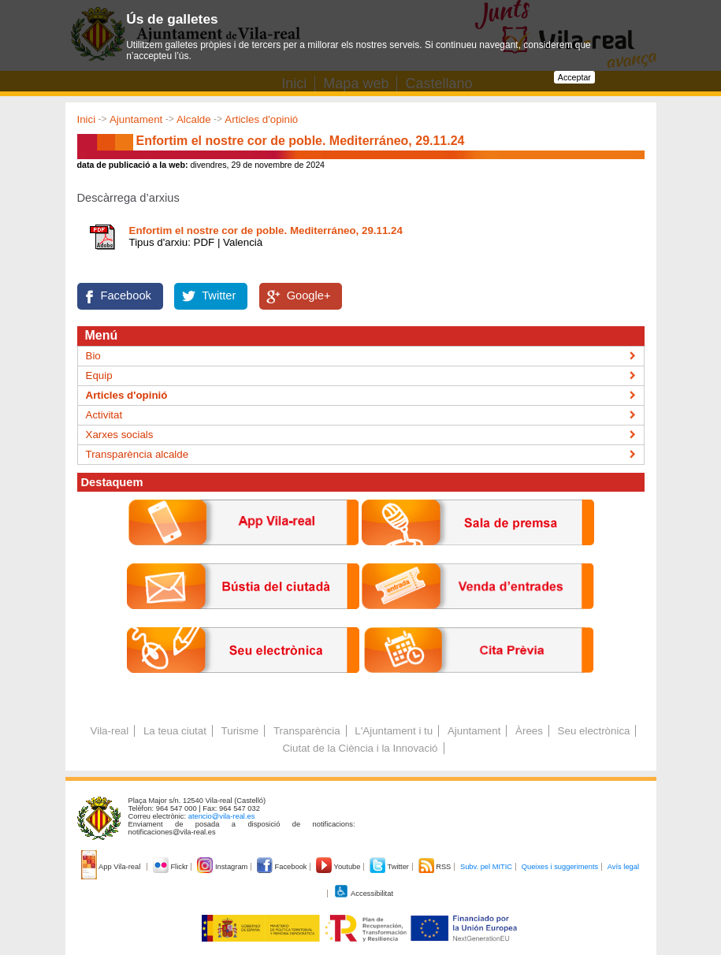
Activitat (104, 415)
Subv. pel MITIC (486, 867)
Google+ (309, 295)
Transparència (306, 731)
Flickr (171, 867)
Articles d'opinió (261, 119)
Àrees (529, 731)
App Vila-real (112, 867)
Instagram (223, 867)
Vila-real (110, 731)
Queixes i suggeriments (560, 867)
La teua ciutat (174, 731)
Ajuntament (136, 119)
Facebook (126, 295)
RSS (435, 867)
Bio (93, 356)
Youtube (339, 867)
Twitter (219, 295)
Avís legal (623, 867)
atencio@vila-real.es (221, 816)
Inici (86, 119)
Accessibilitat (363, 893)
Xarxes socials (120, 434)
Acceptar (574, 77)
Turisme (240, 731)
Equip (99, 375)
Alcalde (194, 119)
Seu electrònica (594, 731)
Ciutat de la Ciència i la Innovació (359, 748)
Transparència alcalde (137, 454)
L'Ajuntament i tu (394, 731)
